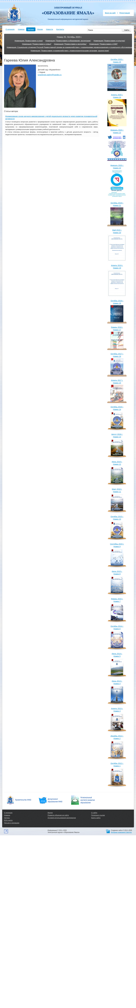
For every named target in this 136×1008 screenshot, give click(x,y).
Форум (40, 29)
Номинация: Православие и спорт (29, 41)
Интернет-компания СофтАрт (121, 832)
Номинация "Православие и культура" (109, 41)
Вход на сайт (110, 13)
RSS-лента (8, 820)
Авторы (31, 29)
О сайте (94, 813)
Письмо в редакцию (11, 823)
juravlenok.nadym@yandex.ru (50, 75)
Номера (21, 29)
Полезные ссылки (98, 815)
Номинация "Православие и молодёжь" (70, 44)
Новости (49, 29)
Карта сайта (95, 818)
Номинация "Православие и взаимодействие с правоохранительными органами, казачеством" (70, 51)
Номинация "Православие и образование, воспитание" (68, 41)
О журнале (10, 29)
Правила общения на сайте (58, 815)
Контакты (60, 29)
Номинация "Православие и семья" (36, 44)
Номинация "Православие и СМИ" (103, 44)
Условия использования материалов (62, 818)
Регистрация (124, 13)
